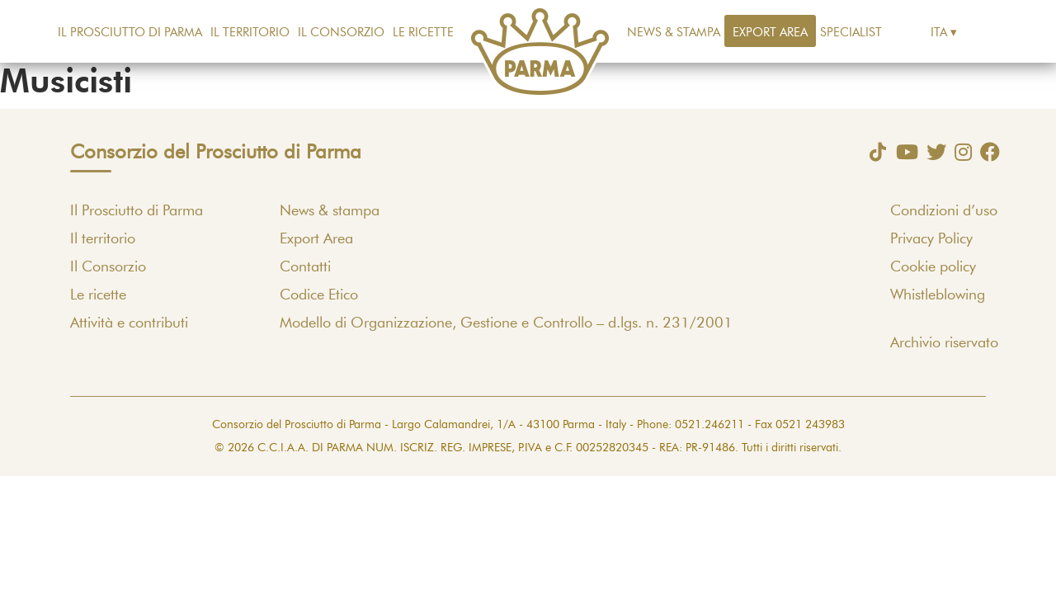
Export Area (770, 32)
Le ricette (423, 32)
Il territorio (250, 32)
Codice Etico (319, 295)
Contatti (305, 267)
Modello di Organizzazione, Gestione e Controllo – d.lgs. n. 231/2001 (506, 323)
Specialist (851, 32)
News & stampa (673, 32)
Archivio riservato (944, 343)
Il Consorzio (341, 32)
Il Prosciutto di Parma (130, 32)
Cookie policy (933, 267)
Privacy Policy (931, 239)
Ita (939, 32)
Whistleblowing (937, 295)
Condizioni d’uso (943, 211)
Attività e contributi (129, 323)
